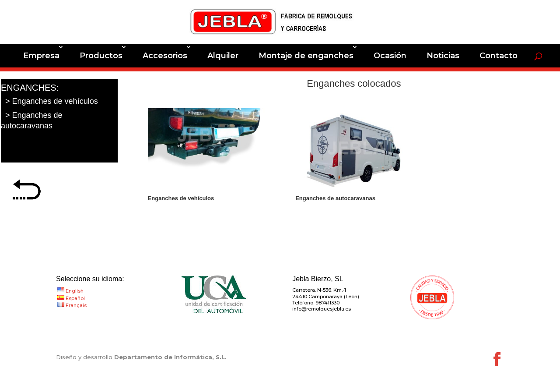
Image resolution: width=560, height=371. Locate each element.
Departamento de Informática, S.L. (170, 356)
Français (76, 305)
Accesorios (165, 55)
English (75, 291)
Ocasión (390, 55)
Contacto (499, 55)
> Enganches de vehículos (51, 101)
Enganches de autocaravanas (335, 198)
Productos (101, 55)
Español (75, 298)
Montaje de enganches (306, 55)
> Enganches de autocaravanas (32, 120)
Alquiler (222, 55)
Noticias (443, 55)
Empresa (41, 55)
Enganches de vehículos (181, 198)
